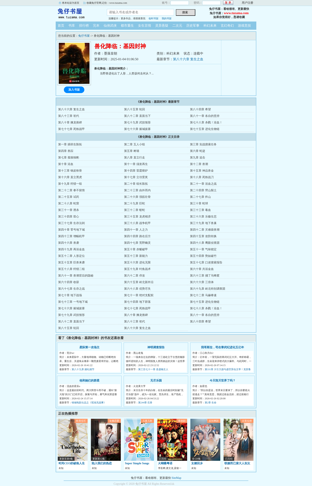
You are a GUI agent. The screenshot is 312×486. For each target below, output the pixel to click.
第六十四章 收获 (68, 282)
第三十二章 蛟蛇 (134, 210)
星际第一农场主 (89, 347)
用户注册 (247, 2)
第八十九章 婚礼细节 (83, 369)
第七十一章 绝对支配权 (139, 295)
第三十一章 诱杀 (68, 210)
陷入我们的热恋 (102, 463)
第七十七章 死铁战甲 (71, 129)
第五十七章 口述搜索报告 (206, 262)
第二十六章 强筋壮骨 (137, 196)
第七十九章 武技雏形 (137, 122)
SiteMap (176, 477)
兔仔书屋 (78, 13)
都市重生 (127, 25)
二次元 (177, 25)
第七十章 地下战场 (70, 295)
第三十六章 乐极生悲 (203, 216)
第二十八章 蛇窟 (68, 203)
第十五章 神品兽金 (202, 170)
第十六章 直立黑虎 (70, 177)
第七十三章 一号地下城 (73, 301)
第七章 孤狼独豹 (68, 157)
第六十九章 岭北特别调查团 (207, 288)
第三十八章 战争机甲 (137, 223)
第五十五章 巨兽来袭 (71, 262)
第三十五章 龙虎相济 (137, 216)
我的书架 (167, 18)
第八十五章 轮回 (134, 109)
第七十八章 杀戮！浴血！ (206, 122)
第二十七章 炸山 (200, 196)
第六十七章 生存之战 (71, 288)
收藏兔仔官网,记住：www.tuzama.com (107, 2)
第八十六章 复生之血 (188, 59)
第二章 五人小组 (134, 144)
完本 (96, 25)
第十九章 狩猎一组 (70, 183)
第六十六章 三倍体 (202, 282)
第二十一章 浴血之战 (203, 183)
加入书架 (74, 89)
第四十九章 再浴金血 (71, 249)
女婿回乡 (197, 463)
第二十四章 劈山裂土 (203, 190)
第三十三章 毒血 (200, 210)
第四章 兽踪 (65, 151)
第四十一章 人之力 (136, 229)
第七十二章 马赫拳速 (203, 295)
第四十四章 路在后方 (137, 236)
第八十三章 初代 (68, 115)
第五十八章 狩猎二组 (71, 269)
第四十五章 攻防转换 (203, 236)
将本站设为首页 (70, 2)
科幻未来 (210, 25)
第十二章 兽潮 (199, 164)
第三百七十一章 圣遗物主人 (153, 369)
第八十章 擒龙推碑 (70, 122)
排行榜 (84, 25)
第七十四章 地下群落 (137, 301)
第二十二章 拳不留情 (71, 190)
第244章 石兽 (145, 402)
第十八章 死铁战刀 (202, 177)
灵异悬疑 (161, 25)
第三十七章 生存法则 (71, 223)
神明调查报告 (156, 347)
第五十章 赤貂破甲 (136, 249)
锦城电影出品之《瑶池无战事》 (89, 402)
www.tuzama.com (236, 13)
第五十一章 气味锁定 (203, 249)
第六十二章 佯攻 (134, 275)
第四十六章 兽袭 (68, 242)
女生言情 (144, 25)
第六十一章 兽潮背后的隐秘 (75, 275)
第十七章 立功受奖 (136, 177)
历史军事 (192, 25)
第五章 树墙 (131, 151)
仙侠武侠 (110, 25)
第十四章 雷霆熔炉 (136, 170)
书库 (71, 25)
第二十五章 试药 (68, 196)
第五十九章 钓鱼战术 (137, 269)
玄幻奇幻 (227, 25)
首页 (61, 25)
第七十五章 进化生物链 (204, 129)
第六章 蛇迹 (197, 151)
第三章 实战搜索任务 (203, 144)
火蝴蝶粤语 (165, 463)
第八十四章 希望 (200, 109)
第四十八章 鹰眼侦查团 (204, 242)
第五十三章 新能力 (136, 255)
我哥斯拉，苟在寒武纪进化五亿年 (222, 347)
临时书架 (153, 18)
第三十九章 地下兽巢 (203, 223)
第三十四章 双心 (68, 216)
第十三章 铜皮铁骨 (70, 170)
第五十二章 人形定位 (71, 255)
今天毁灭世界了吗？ (222, 380)
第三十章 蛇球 (199, 203)
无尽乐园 (156, 380)
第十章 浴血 (65, 164)
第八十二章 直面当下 (137, 115)
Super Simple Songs (137, 463)
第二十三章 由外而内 (137, 190)
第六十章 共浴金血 (202, 269)
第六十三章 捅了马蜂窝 (204, 275)
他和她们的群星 (89, 380)
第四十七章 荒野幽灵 (137, 242)
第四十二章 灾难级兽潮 (204, 229)
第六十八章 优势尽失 (137, 288)
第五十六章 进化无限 (137, 262)
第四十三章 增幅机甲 (71, 236)
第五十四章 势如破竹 (203, 255)
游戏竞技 (244, 25)
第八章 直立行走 (134, 157)
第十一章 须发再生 (136, 164)
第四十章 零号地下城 (71, 229)
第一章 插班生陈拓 (70, 144)
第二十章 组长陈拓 (136, 183)
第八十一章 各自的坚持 (204, 115)
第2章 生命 (210, 402)
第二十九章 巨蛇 (134, 203)
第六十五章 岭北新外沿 (139, 282)
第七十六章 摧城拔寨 (137, 129)
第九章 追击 (197, 157)
